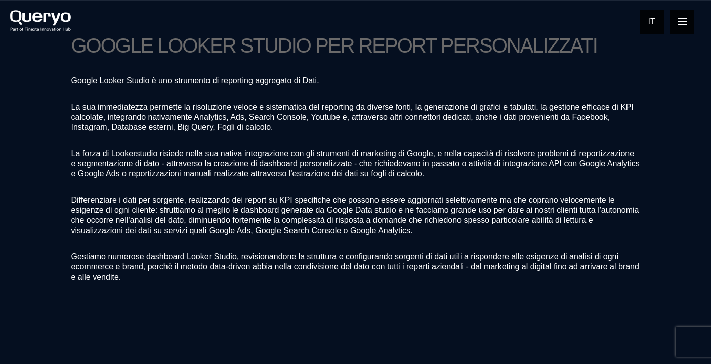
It (651, 21)
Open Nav (686, 21)
